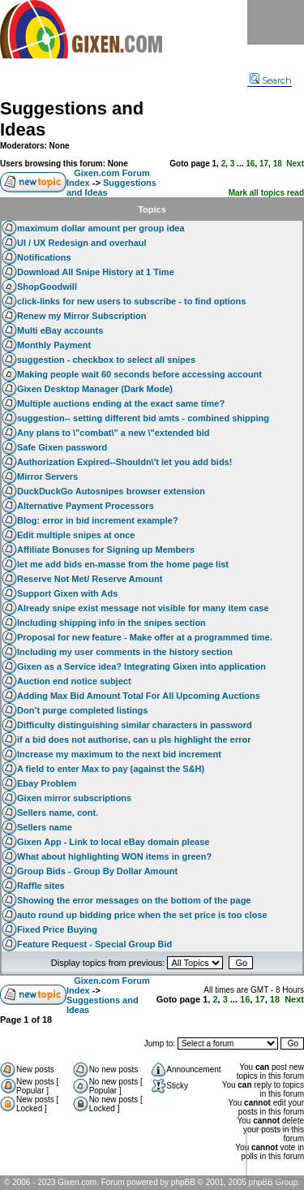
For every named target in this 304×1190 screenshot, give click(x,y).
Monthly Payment (54, 345)
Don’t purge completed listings (82, 710)
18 (277, 163)
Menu (275, 22)
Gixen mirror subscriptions (74, 798)
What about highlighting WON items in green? (114, 856)
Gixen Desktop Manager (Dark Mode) (95, 389)
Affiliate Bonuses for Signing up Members (106, 549)
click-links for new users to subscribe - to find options (131, 301)
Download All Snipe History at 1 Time (95, 272)
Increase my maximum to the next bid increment (119, 754)
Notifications (44, 257)
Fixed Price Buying (57, 929)
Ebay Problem (46, 783)
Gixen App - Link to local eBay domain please (113, 842)
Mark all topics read (266, 192)
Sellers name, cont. (57, 812)
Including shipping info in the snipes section (111, 622)
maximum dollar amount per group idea (101, 228)
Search (271, 80)
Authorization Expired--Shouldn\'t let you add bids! (124, 462)
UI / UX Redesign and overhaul (82, 243)
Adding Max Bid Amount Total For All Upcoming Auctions (138, 696)
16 (250, 163)
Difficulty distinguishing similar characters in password (134, 725)
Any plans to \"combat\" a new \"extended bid (113, 433)
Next (295, 163)
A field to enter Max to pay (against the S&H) (110, 769)
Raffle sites (41, 885)
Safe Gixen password (62, 447)
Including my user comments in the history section (125, 652)
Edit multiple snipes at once (76, 535)
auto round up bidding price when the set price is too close (142, 915)
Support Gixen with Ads (67, 593)
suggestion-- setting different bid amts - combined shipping (143, 418)
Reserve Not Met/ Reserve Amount (89, 579)
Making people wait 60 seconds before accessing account (139, 374)
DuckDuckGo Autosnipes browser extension (111, 491)
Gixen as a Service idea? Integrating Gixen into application (141, 666)
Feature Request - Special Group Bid (94, 944)
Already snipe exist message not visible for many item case (143, 608)
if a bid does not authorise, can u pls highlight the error (133, 739)
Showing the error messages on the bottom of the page (133, 900)
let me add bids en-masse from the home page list (123, 564)
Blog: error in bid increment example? (97, 520)
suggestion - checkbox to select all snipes (106, 359)
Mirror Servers (47, 476)
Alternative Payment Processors (85, 506)
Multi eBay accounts (60, 330)
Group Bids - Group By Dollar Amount (97, 871)
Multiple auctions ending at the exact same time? (121, 403)
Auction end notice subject (74, 681)
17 (263, 163)
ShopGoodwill (47, 286)
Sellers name (44, 827)
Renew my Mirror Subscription (82, 316)
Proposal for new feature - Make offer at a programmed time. (144, 637)
